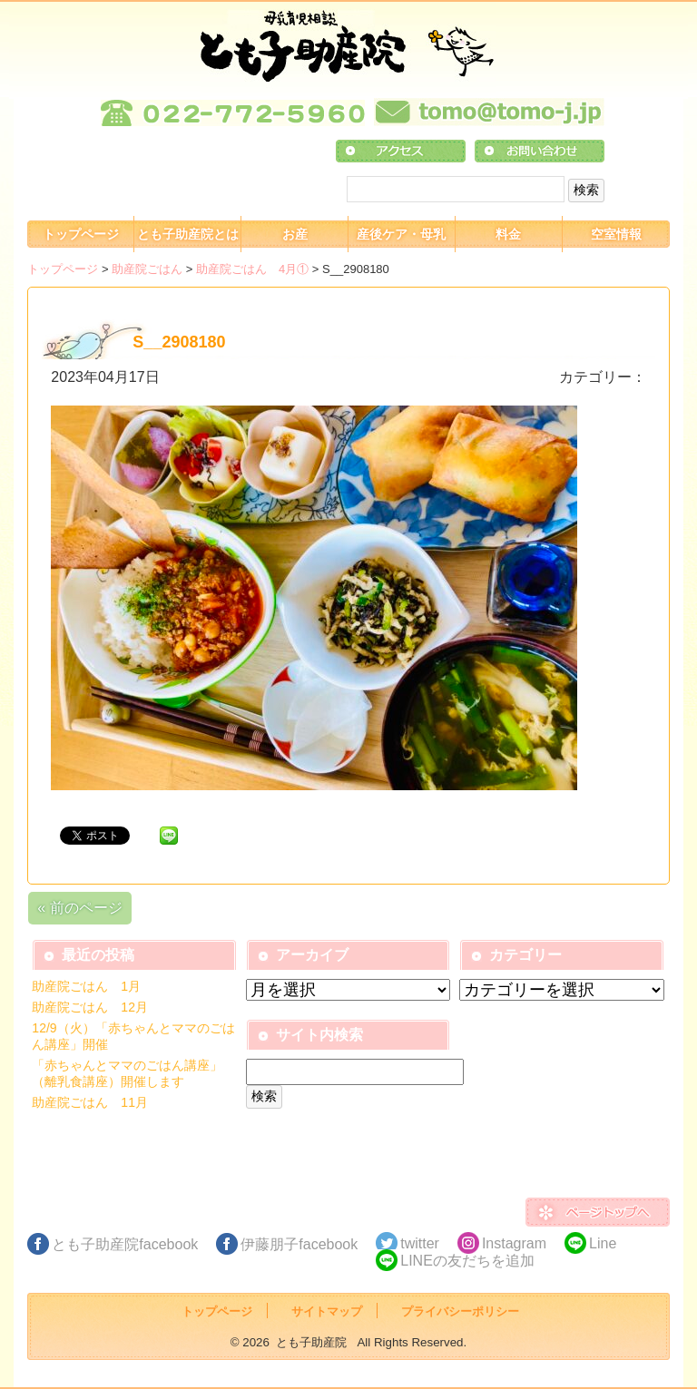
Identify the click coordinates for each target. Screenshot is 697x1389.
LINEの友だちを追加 (467, 1260)
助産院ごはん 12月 (90, 1007)
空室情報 (616, 234)
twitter (419, 1243)
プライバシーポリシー (460, 1311)
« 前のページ (79, 907)
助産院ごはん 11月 (90, 1102)
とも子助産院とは (188, 234)
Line (602, 1243)
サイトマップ (326, 1311)
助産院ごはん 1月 (86, 986)
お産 (295, 234)
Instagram (514, 1243)
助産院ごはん (147, 269)
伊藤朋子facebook (299, 1244)
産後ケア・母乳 (401, 234)
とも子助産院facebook (125, 1244)
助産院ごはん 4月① (252, 269)
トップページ (81, 234)
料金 (508, 234)
